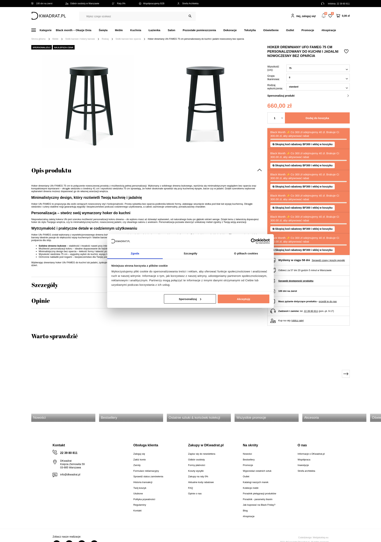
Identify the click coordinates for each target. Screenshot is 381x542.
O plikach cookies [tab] (246, 253)
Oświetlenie (271, 30)
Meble (119, 30)
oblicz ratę (297, 320)
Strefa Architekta (187, 3)
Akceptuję (243, 298)
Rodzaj (105, 39)
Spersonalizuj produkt (308, 95)
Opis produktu (51, 170)
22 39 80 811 (343, 3)
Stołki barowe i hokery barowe (80, 39)
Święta (103, 30)
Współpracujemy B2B (151, 3)
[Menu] (43, 30)
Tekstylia (250, 30)
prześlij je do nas (328, 301)
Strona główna (38, 39)
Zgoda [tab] (135, 253)
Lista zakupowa (332, 13)
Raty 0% (118, 3)
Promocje (307, 30)
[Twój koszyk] (343, 16)
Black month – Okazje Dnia (73, 30)
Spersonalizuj (190, 298)
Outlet (290, 30)
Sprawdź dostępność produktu (295, 280)
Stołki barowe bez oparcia (128, 39)
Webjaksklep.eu (321, 537)
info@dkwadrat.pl (70, 474)
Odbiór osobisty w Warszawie (82, 3)
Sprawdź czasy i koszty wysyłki (328, 260)
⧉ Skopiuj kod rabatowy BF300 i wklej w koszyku (302, 153)
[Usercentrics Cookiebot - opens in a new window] (253, 241)
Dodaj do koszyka (317, 118)
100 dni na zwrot (41, 3)
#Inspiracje (329, 30)
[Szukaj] (190, 16)
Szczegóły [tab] (190, 253)
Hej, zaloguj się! (306, 16)
